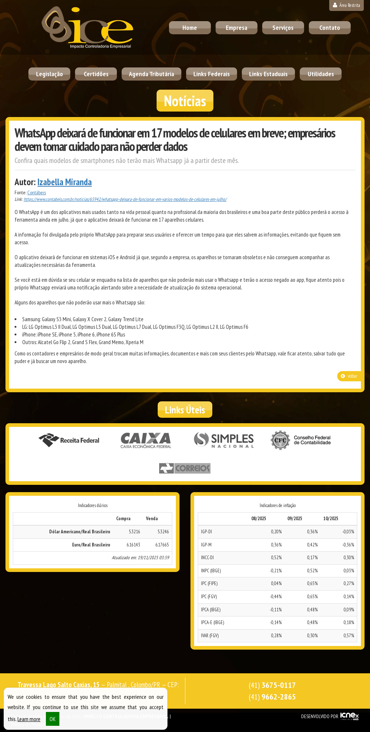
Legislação (49, 74)
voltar (349, 376)
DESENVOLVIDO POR (319, 716)
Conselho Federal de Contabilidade (301, 440)
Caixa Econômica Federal (146, 440)
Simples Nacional (224, 440)
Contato (329, 27)
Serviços (283, 27)
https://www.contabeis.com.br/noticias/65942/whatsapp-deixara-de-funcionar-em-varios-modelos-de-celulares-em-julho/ (125, 199)
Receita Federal (69, 440)
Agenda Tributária (151, 74)
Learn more (28, 721)
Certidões (96, 74)
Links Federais (211, 74)
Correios (185, 468)
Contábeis (36, 192)
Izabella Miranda (65, 182)
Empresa (236, 27)
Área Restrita (346, 5)
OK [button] (53, 721)
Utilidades (321, 74)
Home (189, 27)
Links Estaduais (268, 74)
